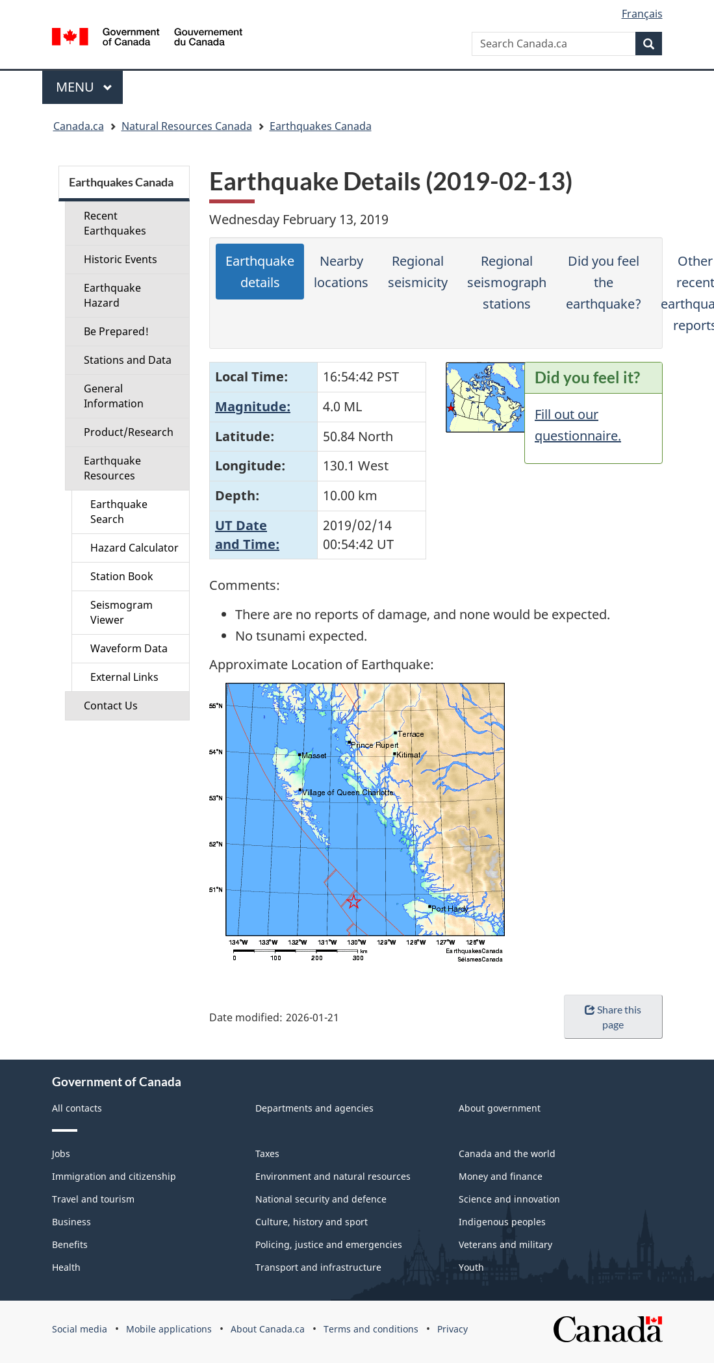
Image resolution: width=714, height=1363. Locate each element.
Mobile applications (169, 1329)
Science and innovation (509, 1199)
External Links (124, 677)
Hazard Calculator (134, 548)
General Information (114, 396)
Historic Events (120, 259)
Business (71, 1222)
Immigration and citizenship (114, 1176)
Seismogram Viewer (121, 612)
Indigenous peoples (502, 1222)
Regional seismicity (418, 271)
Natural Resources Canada (186, 126)
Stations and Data (128, 360)
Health (66, 1267)
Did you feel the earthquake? (603, 282)
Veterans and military (505, 1244)
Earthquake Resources (112, 468)
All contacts (77, 1108)
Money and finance (500, 1176)
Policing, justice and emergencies (328, 1244)
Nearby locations (341, 271)
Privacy (452, 1329)
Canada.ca (78, 126)
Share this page (613, 1016)
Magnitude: (252, 406)
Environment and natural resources (333, 1176)
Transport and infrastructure (318, 1267)
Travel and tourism (93, 1199)
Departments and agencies (314, 1108)
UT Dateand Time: (247, 534)
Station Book (121, 576)
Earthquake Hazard (112, 295)
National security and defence (321, 1199)
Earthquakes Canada (321, 126)
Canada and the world (507, 1153)
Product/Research (128, 432)
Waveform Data (129, 648)
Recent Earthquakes (115, 223)
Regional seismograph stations (506, 282)
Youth (471, 1267)
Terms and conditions (371, 1329)
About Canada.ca (268, 1329)
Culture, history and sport (311, 1222)
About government (500, 1108)
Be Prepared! (116, 331)
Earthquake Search (118, 511)
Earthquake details (259, 271)
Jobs (61, 1153)
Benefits (70, 1244)
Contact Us (111, 705)
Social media (79, 1329)
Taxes (267, 1153)
